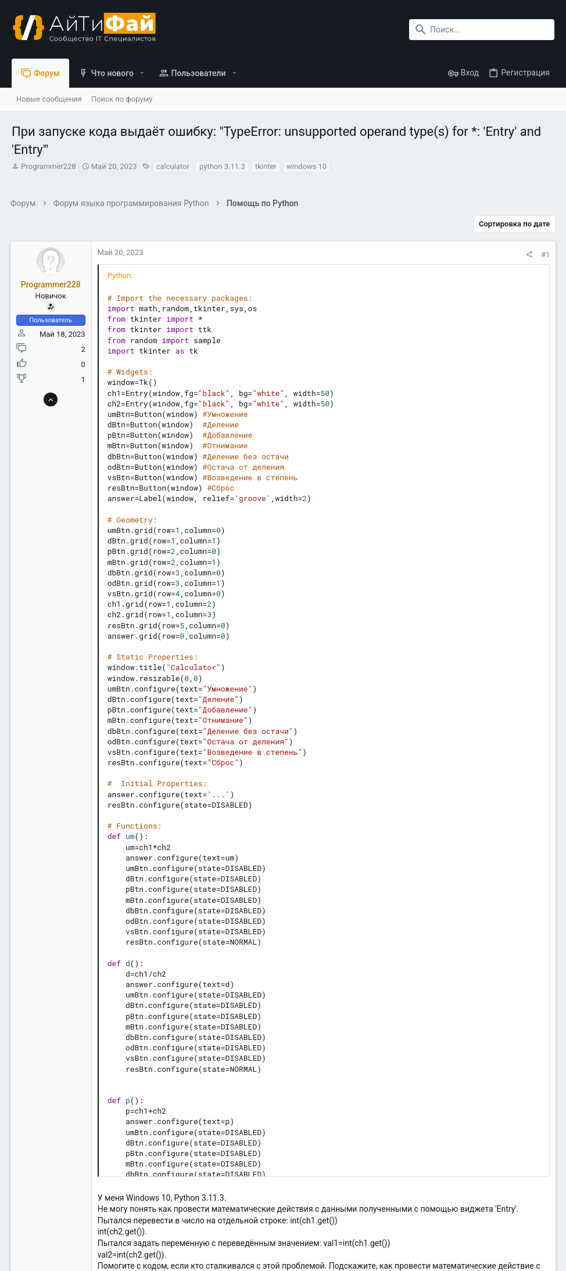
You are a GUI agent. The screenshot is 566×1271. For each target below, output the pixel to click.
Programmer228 (48, 166)
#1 (544, 254)
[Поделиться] (528, 254)
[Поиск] (481, 29)
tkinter (266, 166)
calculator (172, 166)
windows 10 (306, 166)
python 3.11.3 (222, 166)
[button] (142, 73)
